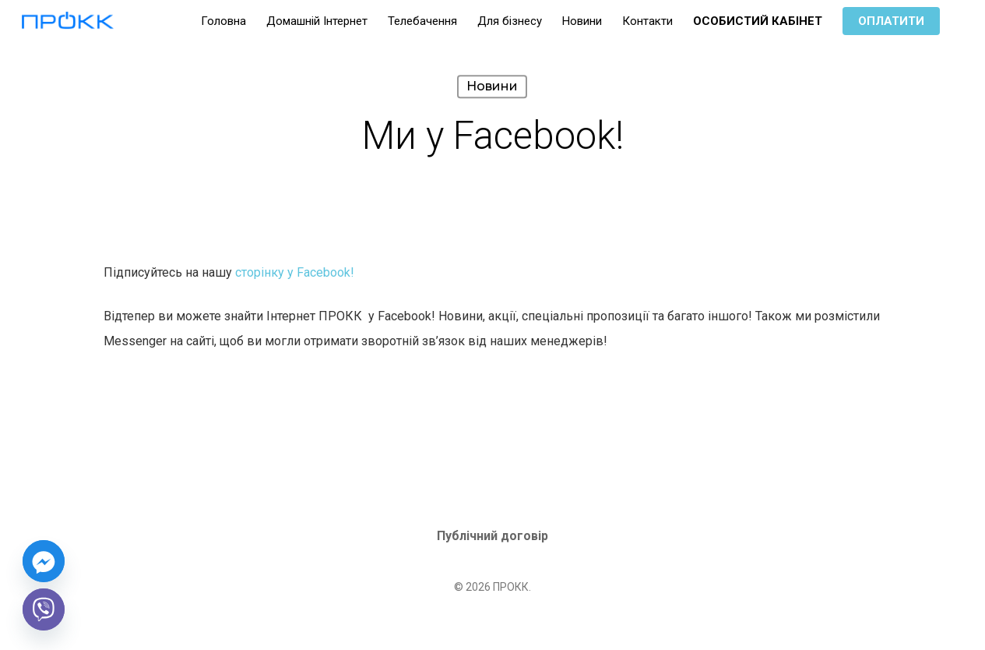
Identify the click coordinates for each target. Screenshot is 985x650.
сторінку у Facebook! (294, 272)
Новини (492, 86)
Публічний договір (492, 535)
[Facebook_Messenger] (44, 561)
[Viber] (44, 609)
